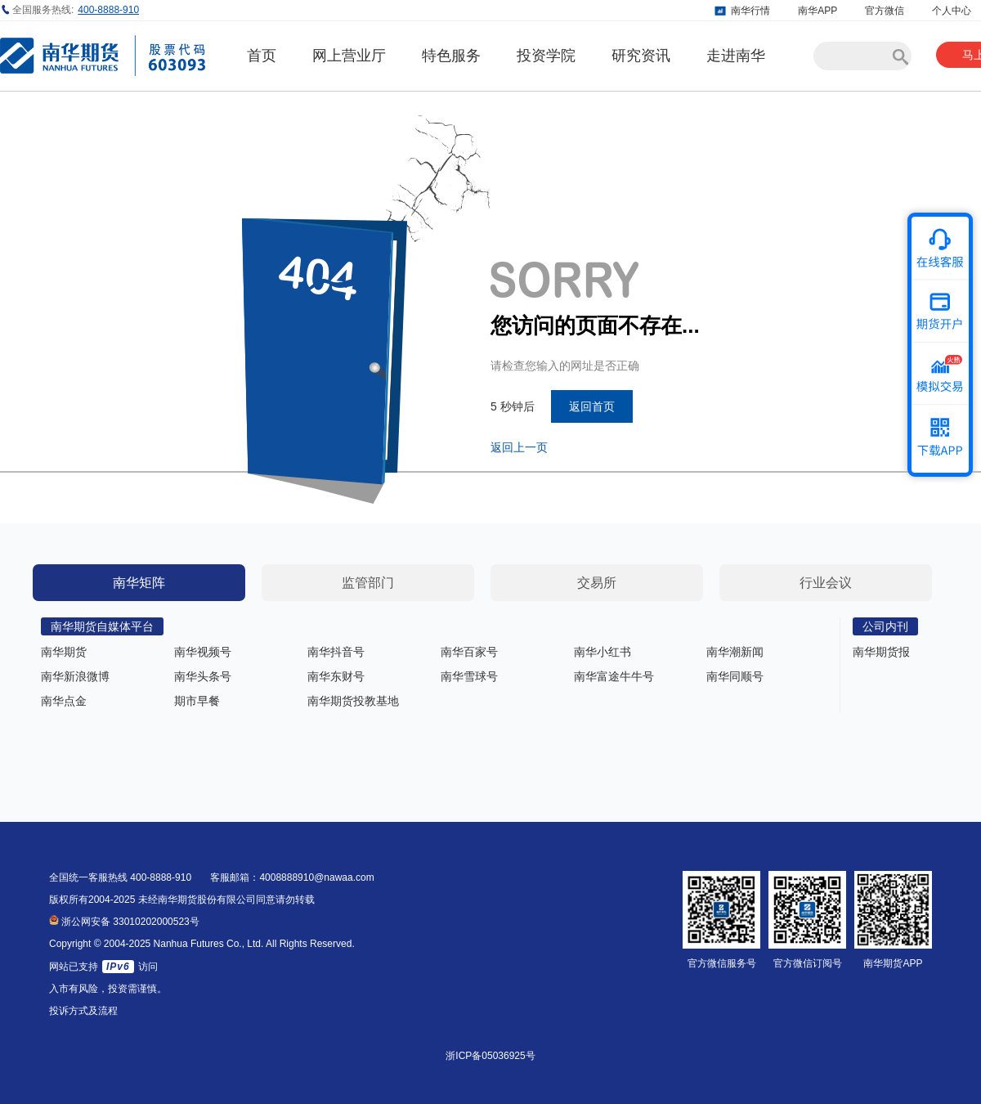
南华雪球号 (469, 676)
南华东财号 (336, 676)
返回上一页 (519, 447)
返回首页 (592, 406)
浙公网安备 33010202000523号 (124, 921)
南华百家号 (469, 651)
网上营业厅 (349, 55)
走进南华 (735, 55)
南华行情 (750, 10)
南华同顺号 (735, 676)
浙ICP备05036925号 (490, 1055)
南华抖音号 (336, 651)
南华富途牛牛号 (614, 676)
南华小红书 (602, 651)
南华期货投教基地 (353, 700)
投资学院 (546, 55)
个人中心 (951, 10)
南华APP (817, 10)
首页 (261, 55)
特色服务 (451, 55)
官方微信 (884, 10)
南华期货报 (881, 651)
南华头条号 (202, 676)
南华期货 (64, 651)
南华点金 (64, 700)
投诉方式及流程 (83, 1010)
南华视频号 (202, 651)
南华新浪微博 (75, 676)
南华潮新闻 (735, 651)
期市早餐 (197, 700)
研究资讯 (640, 55)
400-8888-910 (108, 10)
